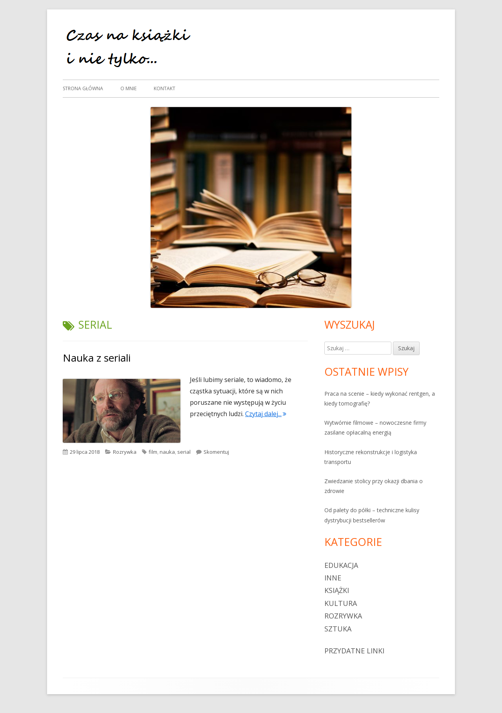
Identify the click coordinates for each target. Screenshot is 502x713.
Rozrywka (124, 451)
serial (184, 451)
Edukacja (341, 565)
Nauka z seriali (97, 358)
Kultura (340, 603)
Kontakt (164, 88)
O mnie (128, 88)
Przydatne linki (354, 650)
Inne (332, 577)
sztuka (337, 628)
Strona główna (83, 88)
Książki (336, 590)
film (153, 451)
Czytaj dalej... (265, 413)
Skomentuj (216, 451)
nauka (167, 451)
